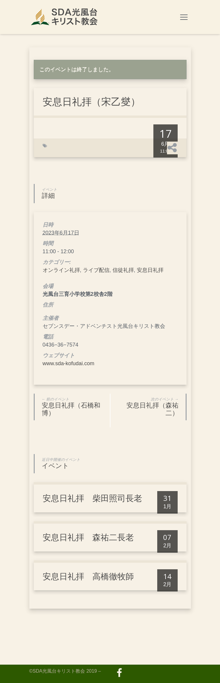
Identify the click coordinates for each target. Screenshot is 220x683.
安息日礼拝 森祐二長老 (88, 537)
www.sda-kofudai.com (68, 363)
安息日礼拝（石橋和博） (74, 407)
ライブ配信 (96, 270)
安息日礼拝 (150, 270)
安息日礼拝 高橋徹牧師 (88, 576)
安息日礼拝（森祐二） (147, 407)
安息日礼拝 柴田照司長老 (92, 498)
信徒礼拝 (123, 270)
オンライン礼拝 (61, 270)
